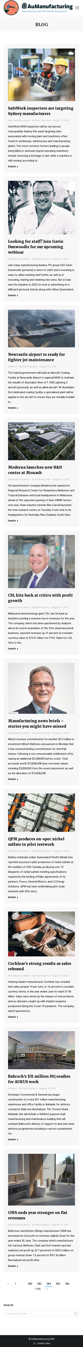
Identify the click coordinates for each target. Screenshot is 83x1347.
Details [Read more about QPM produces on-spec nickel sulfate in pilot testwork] (12, 897)
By (41, 120)
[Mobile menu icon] (77, 7)
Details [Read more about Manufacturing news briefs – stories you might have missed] (12, 779)
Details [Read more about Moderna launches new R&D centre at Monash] (12, 520)
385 (58, 1283)
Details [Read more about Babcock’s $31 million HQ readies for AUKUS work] (12, 1139)
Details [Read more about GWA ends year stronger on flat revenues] (12, 1266)
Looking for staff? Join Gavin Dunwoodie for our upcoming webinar (35, 247)
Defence (12, 366)
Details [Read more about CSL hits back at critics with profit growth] (12, 648)
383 (39, 1283)
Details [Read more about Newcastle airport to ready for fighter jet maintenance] (12, 407)
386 (67, 1283)
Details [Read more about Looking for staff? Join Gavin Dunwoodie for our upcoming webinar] (12, 295)
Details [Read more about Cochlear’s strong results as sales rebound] (12, 1017)
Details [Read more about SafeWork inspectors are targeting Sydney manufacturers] (12, 166)
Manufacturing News (19, 120)
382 (30, 1283)
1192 (38, 1289)
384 (49, 1283)
